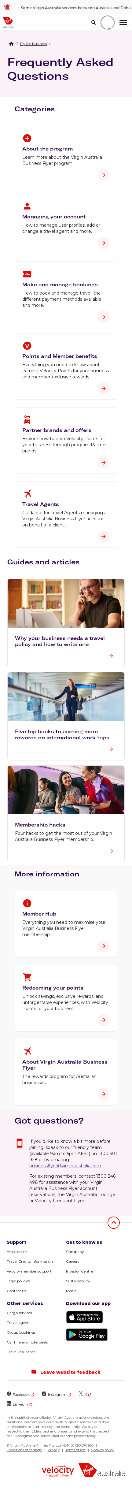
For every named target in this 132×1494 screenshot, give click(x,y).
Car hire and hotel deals (27, 1342)
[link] (66, 7)
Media (71, 1290)
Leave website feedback (66, 1372)
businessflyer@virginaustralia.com (65, 1166)
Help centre (17, 1251)
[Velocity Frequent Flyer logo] (58, 1472)
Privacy (54, 1450)
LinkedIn (17, 1404)
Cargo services (19, 1312)
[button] (66, 623)
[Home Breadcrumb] (11, 44)
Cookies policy (102, 1450)
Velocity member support (29, 1271)
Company (75, 1251)
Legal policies (18, 1281)
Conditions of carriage (24, 1450)
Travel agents (18, 1322)
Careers (72, 1261)
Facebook (18, 1394)
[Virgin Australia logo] (102, 1471)
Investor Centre (79, 1271)
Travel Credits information (30, 1261)
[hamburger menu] (123, 22)
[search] (93, 22)
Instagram (54, 1394)
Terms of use (75, 1450)
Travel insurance (21, 1352)
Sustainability (78, 1281)
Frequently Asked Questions (60, 69)
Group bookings (21, 1332)
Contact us (16, 1290)
